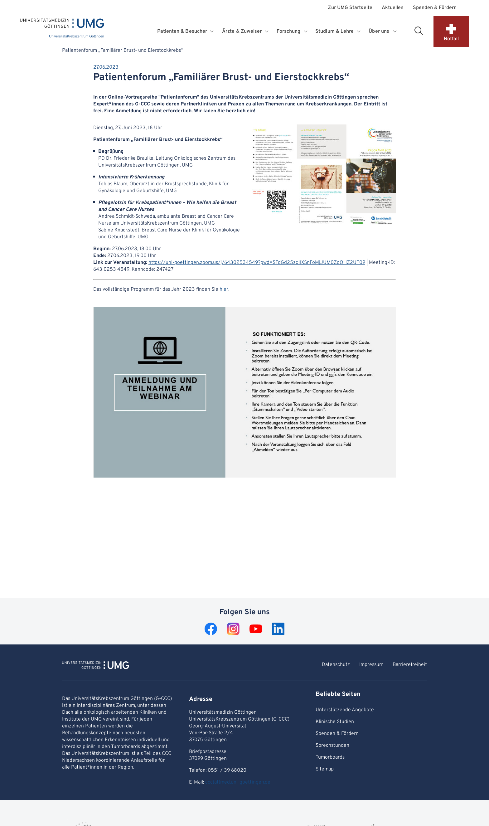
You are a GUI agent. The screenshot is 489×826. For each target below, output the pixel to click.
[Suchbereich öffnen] (419, 30)
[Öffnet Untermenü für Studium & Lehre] (359, 31)
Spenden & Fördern (435, 8)
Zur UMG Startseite (350, 8)
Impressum (371, 665)
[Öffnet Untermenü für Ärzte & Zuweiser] (267, 31)
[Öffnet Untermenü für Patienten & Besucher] (212, 31)
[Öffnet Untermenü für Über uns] (395, 31)
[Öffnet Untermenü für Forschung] (306, 31)
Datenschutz (336, 665)
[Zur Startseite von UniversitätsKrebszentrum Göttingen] (95, 666)
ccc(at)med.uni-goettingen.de (237, 782)
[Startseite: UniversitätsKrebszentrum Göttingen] (62, 28)
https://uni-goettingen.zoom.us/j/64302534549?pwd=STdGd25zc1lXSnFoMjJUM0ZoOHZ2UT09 (256, 263)
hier (224, 289)
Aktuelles (393, 8)
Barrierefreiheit (410, 665)
